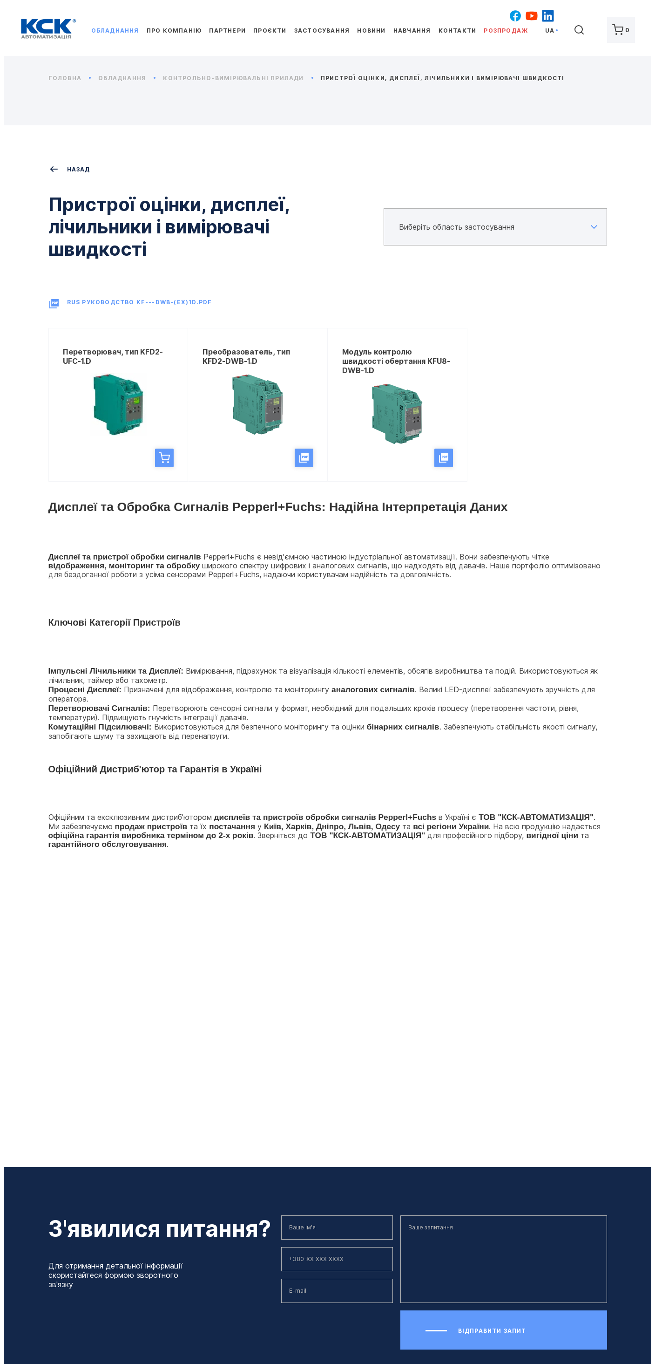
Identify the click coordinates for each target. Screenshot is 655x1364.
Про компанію (174, 30)
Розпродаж (506, 30)
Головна (69, 78)
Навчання (412, 30)
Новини (371, 30)
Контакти (458, 30)
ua (549, 30)
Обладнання (115, 30)
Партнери (227, 30)
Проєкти (269, 30)
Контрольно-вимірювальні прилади (238, 78)
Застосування (322, 30)
